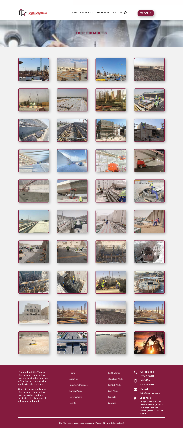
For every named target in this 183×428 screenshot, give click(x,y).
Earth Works (114, 372)
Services (102, 12)
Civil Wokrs (113, 390)
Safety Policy (75, 390)
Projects (118, 12)
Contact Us (145, 13)
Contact (112, 402)
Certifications (75, 396)
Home (74, 12)
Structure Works (115, 378)
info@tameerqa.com (150, 393)
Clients (72, 402)
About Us (85, 12)
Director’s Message (78, 384)
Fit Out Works (114, 384)
